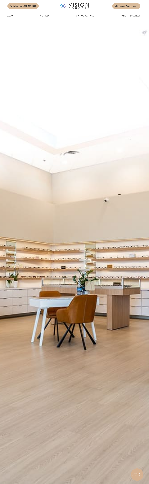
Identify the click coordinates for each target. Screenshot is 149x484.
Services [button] (45, 16)
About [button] (11, 16)
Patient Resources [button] (131, 16)
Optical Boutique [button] (85, 16)
